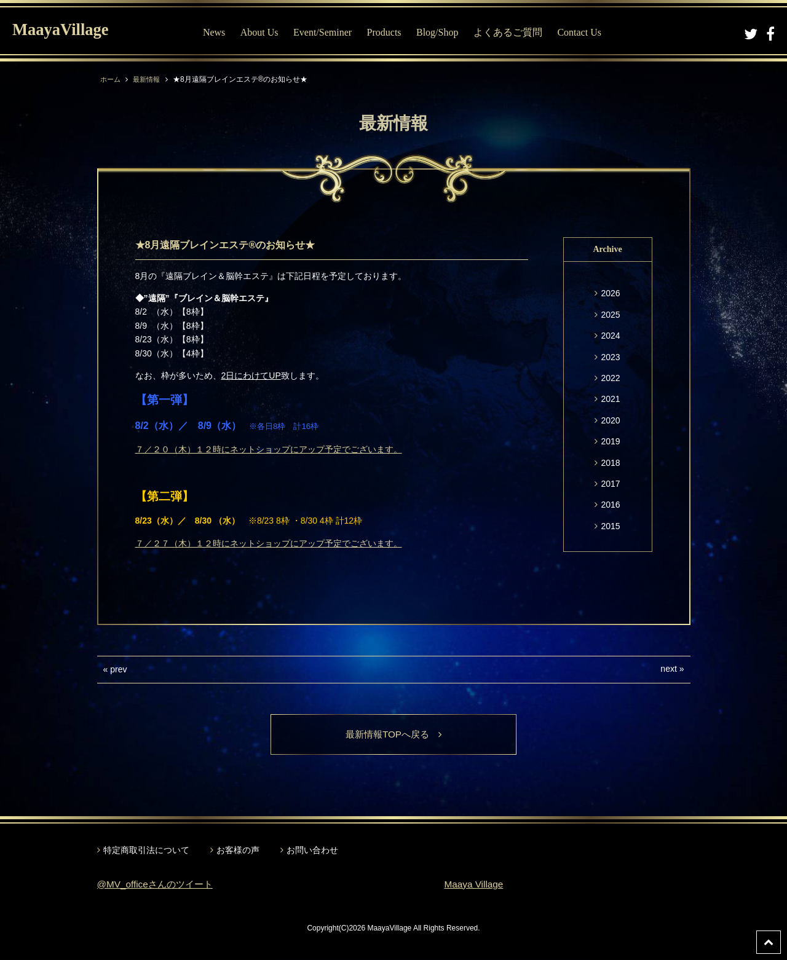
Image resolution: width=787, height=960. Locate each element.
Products (390, 32)
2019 (610, 441)
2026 (610, 293)
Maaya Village (475, 884)
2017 (610, 484)
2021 (610, 399)
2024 (610, 335)
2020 (610, 420)
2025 (610, 315)
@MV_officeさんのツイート (158, 884)
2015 (610, 526)
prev (118, 669)
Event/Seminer (328, 32)
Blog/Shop (443, 32)
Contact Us (586, 32)
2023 (610, 357)
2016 (610, 505)
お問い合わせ (312, 851)
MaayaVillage (66, 31)
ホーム (111, 79)
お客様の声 (237, 851)
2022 (610, 378)
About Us (266, 32)
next (668, 669)
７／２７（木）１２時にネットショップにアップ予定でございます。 (268, 543)
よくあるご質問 (514, 32)
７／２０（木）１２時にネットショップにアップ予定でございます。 (268, 449)
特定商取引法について (146, 851)
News (220, 32)
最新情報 (149, 79)
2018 (610, 463)
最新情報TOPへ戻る (393, 735)
